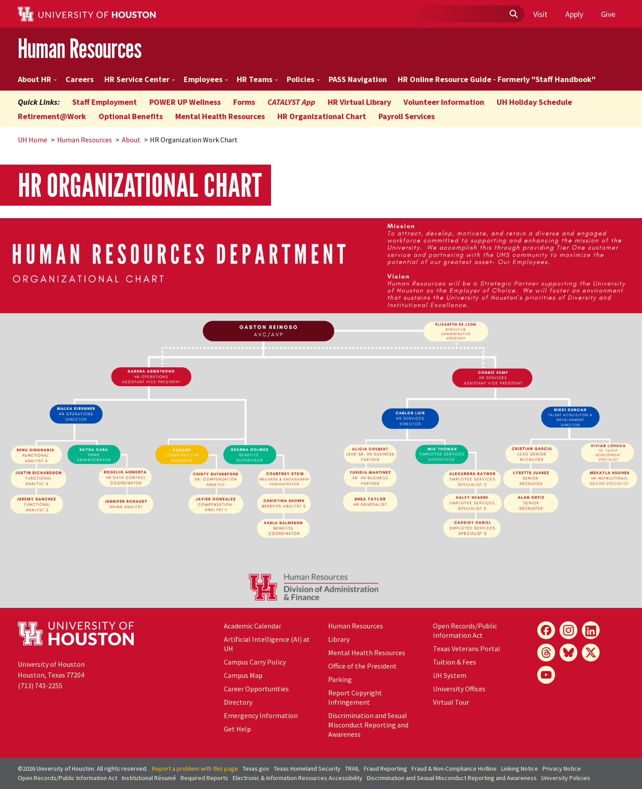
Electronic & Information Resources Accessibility (297, 778)
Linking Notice (519, 768)
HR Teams (257, 79)
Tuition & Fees (454, 661)
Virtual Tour (451, 702)
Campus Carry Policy (255, 661)
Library (339, 639)
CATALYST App (291, 102)
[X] (591, 652)
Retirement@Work (52, 116)
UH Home (32, 139)
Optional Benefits (131, 116)
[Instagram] (568, 630)
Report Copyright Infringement (355, 697)
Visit (540, 14)
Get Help (237, 728)
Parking (340, 679)
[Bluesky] (568, 652)
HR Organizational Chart (321, 116)
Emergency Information (261, 715)
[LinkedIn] (591, 630)
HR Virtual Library (359, 102)
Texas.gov (256, 768)
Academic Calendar (252, 625)
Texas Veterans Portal (466, 648)
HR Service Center (139, 79)
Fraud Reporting (385, 768)
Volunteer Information (443, 102)
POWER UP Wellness (185, 102)
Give (608, 14)
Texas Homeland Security (307, 768)
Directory (238, 702)
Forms (244, 102)
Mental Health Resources (220, 116)
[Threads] (546, 652)
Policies (303, 79)
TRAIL (352, 768)
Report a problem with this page (195, 768)
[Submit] (513, 14)
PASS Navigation (358, 79)
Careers (80, 79)
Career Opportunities (256, 688)
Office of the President (362, 665)
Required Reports (204, 778)
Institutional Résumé (149, 778)
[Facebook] (546, 630)
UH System (449, 675)
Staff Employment (104, 102)
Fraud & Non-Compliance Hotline (454, 768)
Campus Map (243, 675)
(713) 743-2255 (40, 685)
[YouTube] (546, 675)
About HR (37, 79)
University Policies (565, 778)
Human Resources (80, 48)
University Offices (459, 688)
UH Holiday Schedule (534, 102)
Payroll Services (407, 116)
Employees (206, 79)
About (131, 139)
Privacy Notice (562, 768)
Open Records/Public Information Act (465, 630)
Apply (574, 14)
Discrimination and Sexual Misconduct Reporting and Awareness (368, 725)
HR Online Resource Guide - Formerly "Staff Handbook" (497, 79)
